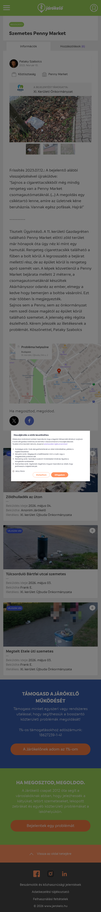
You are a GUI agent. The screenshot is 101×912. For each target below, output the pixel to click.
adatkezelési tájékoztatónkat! (56, 444)
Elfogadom (60, 474)
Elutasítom (41, 474)
